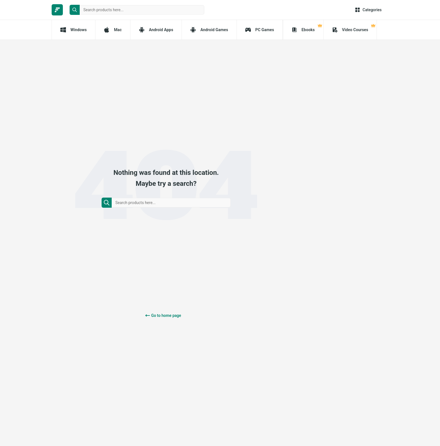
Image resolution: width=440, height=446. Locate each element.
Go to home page (166, 315)
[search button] (75, 10)
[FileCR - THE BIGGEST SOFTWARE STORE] (57, 9)
